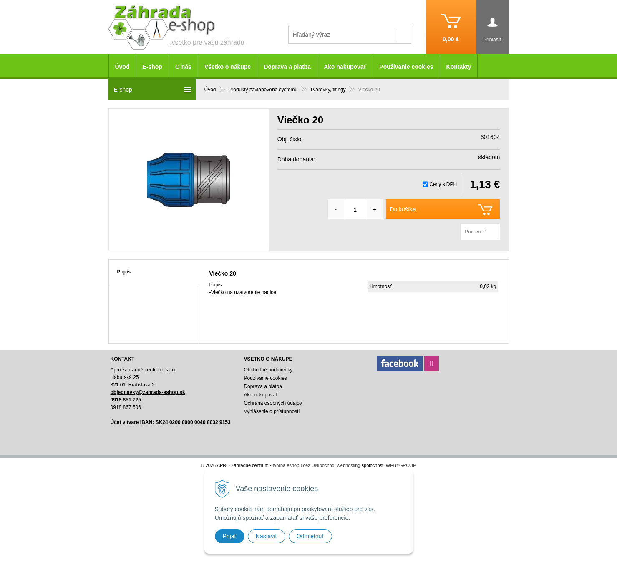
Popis (124, 272)
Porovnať (475, 232)
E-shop (152, 66)
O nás (183, 66)
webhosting (348, 465)
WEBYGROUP (401, 465)
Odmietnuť (310, 536)
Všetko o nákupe (227, 66)
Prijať (230, 536)
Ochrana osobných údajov (273, 403)
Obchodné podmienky (268, 370)
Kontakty (458, 66)
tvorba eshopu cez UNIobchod (304, 465)
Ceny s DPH (443, 184)
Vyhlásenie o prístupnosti (272, 411)
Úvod (122, 66)
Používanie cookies (406, 66)
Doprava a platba (287, 66)
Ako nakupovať (345, 66)
